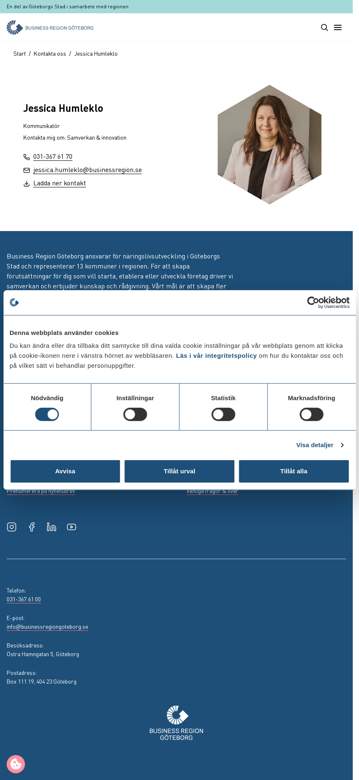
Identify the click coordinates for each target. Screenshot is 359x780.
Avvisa (65, 471)
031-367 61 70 (47, 156)
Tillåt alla (293, 471)
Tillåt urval (180, 471)
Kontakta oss (50, 53)
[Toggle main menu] (337, 27)
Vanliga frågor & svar (212, 490)
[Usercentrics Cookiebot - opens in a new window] (313, 302)
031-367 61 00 (24, 599)
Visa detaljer (314, 444)
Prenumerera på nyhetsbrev (41, 490)
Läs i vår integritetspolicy (216, 355)
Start (19, 53)
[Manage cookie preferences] (16, 764)
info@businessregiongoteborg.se (47, 626)
